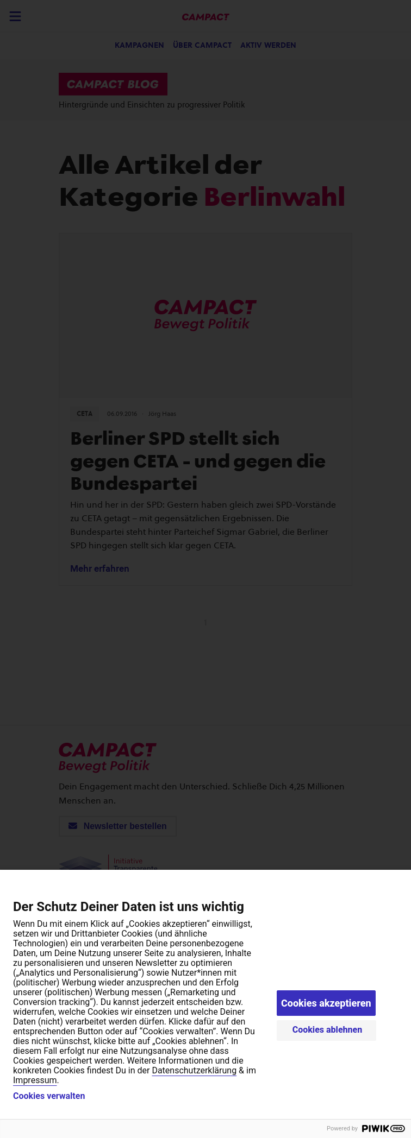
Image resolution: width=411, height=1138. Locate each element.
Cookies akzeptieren (326, 1003)
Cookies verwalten (49, 1096)
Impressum (35, 1080)
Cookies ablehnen (327, 1030)
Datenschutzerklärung (194, 1070)
